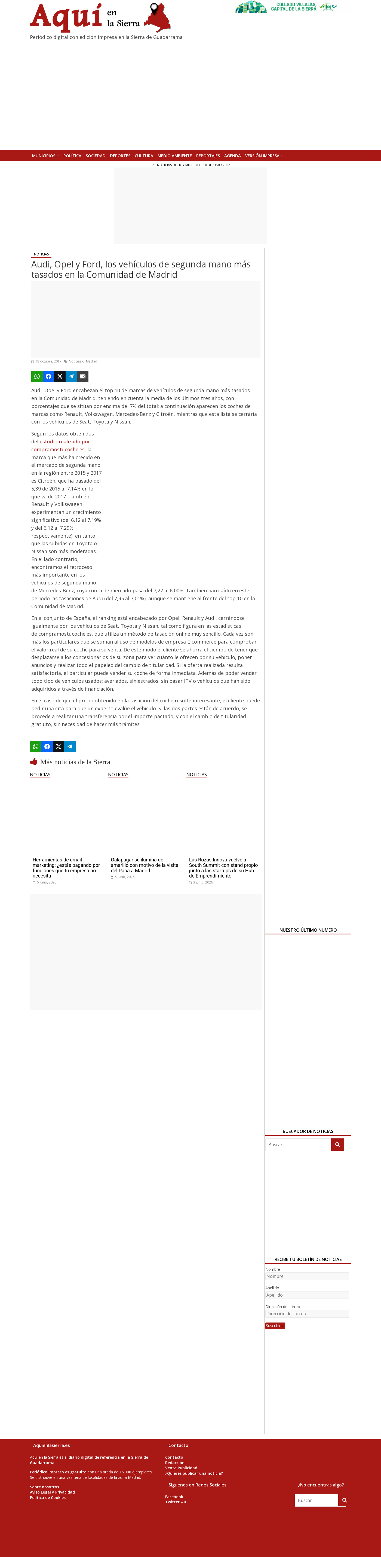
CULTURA (144, 155)
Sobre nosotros (44, 1486)
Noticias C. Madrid (83, 361)
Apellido (272, 1287)
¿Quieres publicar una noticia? (194, 1473)
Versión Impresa (262, 155)
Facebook (174, 1496)
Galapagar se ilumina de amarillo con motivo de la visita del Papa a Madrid (144, 865)
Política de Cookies (48, 1497)
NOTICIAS (41, 254)
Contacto (174, 1457)
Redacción (175, 1462)
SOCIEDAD (96, 155)
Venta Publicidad (181, 1467)
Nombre (272, 1269)
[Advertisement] (190, 205)
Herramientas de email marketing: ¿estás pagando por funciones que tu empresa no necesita (66, 868)
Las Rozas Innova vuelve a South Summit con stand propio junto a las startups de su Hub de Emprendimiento (223, 868)
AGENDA (232, 155)
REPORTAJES (208, 155)
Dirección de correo (282, 1306)
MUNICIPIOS (43, 155)
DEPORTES (120, 155)
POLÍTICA (72, 155)
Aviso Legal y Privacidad (52, 1492)
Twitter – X (175, 1501)
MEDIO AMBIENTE (175, 155)
